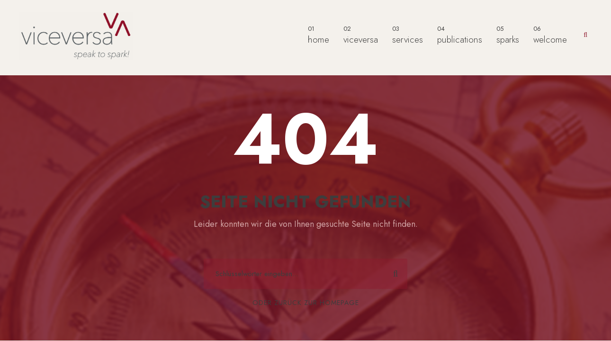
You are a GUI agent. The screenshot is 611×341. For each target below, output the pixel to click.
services (407, 35)
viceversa (360, 35)
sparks (507, 35)
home (318, 35)
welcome (550, 35)
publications (459, 35)
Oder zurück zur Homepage (305, 302)
